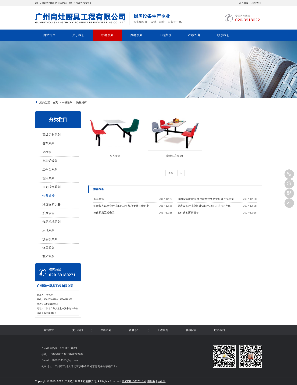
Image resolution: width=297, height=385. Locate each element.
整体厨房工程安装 (104, 212)
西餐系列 (136, 35)
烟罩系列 (48, 247)
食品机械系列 (51, 221)
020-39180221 (289, 174)
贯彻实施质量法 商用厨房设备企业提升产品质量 (205, 198)
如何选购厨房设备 (188, 212)
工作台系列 (50, 169)
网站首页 (49, 35)
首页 (171, 172)
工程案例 (165, 35)
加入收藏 (243, 3)
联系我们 (256, 3)
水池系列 (48, 230)
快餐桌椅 (81, 102)
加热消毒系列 (51, 187)
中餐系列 (107, 35)
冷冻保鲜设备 (51, 204)
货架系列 (48, 178)
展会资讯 (98, 198)
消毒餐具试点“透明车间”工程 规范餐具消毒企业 (121, 205)
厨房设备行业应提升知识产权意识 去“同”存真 (203, 205)
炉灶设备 (48, 213)
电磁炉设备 (50, 160)
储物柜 (47, 152)
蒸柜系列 (48, 256)
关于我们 (78, 35)
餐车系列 (48, 143)
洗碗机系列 (50, 239)
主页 (55, 102)
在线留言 (194, 35)
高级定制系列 (51, 134)
